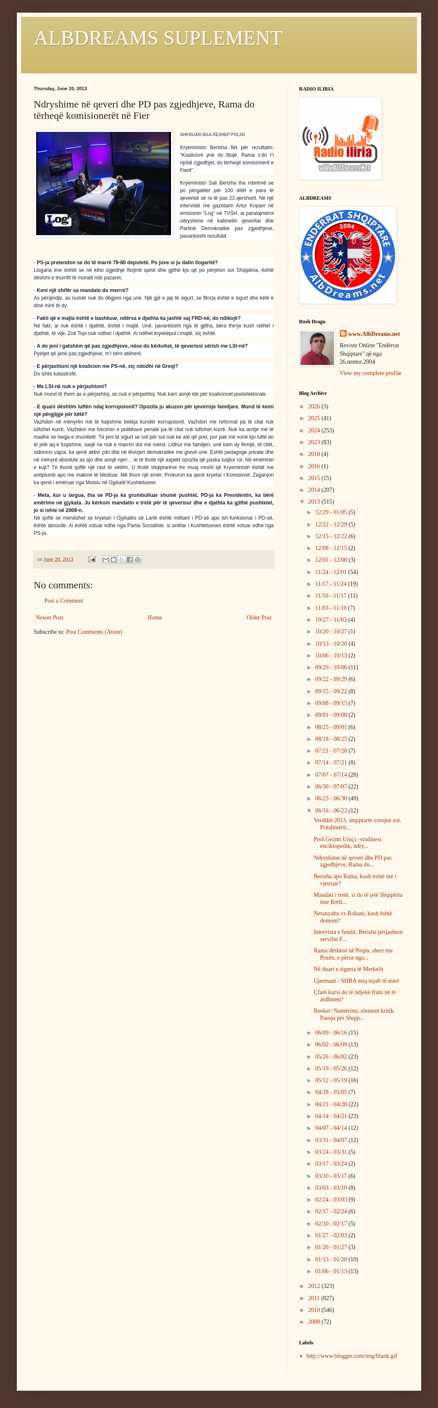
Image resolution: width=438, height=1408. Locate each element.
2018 (315, 454)
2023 (315, 442)
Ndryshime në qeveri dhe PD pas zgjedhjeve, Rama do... (353, 861)
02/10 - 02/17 (331, 1223)
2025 (315, 418)
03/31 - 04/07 (331, 1140)
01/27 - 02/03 (331, 1235)
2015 (315, 478)
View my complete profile (371, 373)
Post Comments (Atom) (94, 632)
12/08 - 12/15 (331, 548)
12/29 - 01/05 (331, 512)
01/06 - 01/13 (331, 1271)
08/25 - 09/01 (331, 727)
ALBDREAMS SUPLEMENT (158, 38)
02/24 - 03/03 (331, 1199)
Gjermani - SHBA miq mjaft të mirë (356, 981)
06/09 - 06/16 (331, 1033)
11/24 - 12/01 (331, 572)
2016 (315, 466)
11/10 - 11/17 (331, 596)
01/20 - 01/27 (331, 1247)
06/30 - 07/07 (331, 786)
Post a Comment (63, 601)
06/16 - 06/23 (331, 810)
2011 (314, 1298)
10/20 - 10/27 (331, 631)
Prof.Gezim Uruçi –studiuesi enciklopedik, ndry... (348, 843)
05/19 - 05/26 (331, 1068)
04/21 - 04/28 (331, 1104)
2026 (315, 406)
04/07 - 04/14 (331, 1128)
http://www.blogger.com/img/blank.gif (352, 1356)
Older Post (259, 617)
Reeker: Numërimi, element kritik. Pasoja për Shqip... (354, 1014)
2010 (315, 1310)
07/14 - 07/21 (331, 762)
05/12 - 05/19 (331, 1080)
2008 (315, 1322)
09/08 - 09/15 (331, 703)
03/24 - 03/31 (331, 1152)
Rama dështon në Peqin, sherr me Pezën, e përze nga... (353, 954)
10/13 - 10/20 (331, 644)
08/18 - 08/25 (331, 739)
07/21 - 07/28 (331, 751)
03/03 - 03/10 (331, 1188)
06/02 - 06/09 (331, 1044)
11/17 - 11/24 (331, 584)
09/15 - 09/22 (331, 691)
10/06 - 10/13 (331, 655)
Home (155, 617)
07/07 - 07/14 (331, 775)
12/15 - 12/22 (331, 536)
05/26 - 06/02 (331, 1057)
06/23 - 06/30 (331, 798)
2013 (315, 502)
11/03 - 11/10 (331, 608)
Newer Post (49, 617)
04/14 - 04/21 (331, 1116)
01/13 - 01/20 (331, 1259)
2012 (315, 1286)
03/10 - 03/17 (331, 1176)
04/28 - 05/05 (331, 1092)
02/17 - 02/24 (331, 1211)
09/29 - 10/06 (331, 667)
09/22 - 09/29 (331, 679)
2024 (315, 430)
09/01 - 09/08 (331, 715)
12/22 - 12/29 (331, 524)
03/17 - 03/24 (331, 1164)
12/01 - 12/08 (331, 560)
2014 (315, 490)
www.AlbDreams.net (374, 334)
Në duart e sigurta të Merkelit (348, 969)
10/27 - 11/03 (331, 620)
